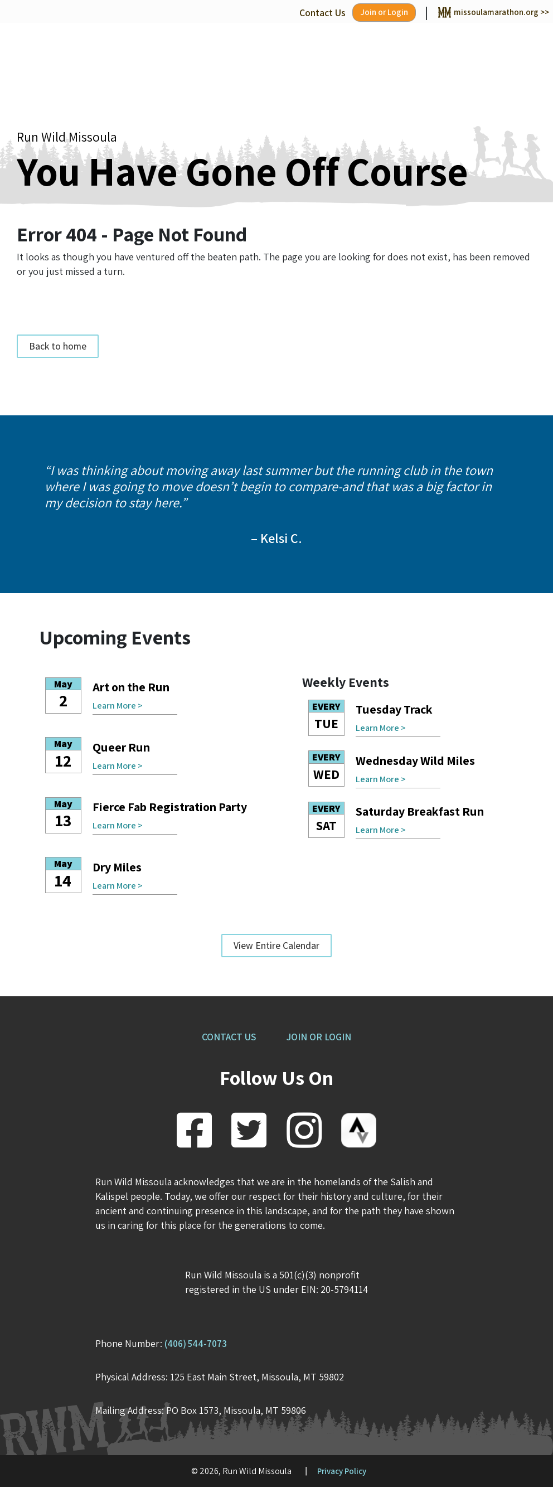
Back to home (57, 347)
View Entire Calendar (276, 946)
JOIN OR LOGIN (321, 1037)
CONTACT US (226, 1037)
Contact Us (299, 12)
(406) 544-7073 (198, 1344)
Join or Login (365, 13)
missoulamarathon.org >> (485, 12)
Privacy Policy (341, 1471)
